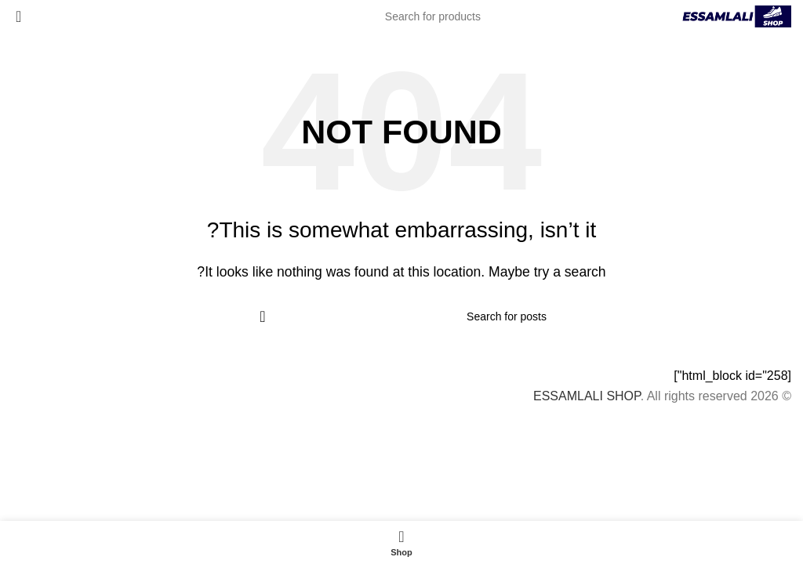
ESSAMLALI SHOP (587, 396)
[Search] (401, 16)
